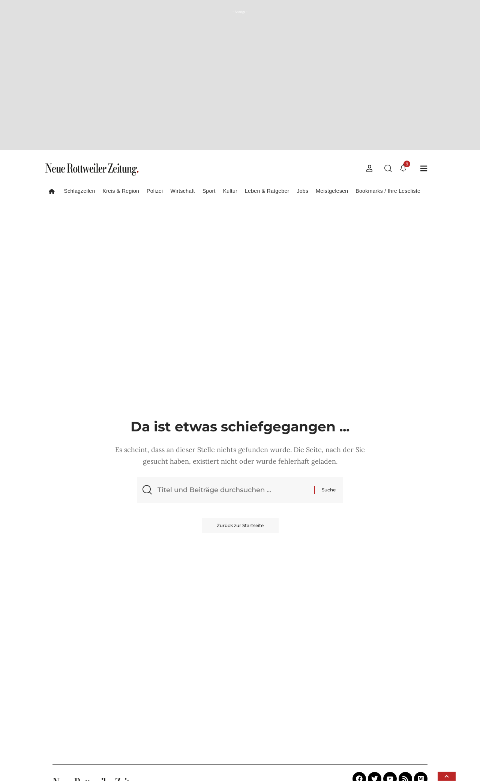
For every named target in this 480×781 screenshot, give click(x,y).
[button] (369, 168)
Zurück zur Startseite (240, 525)
